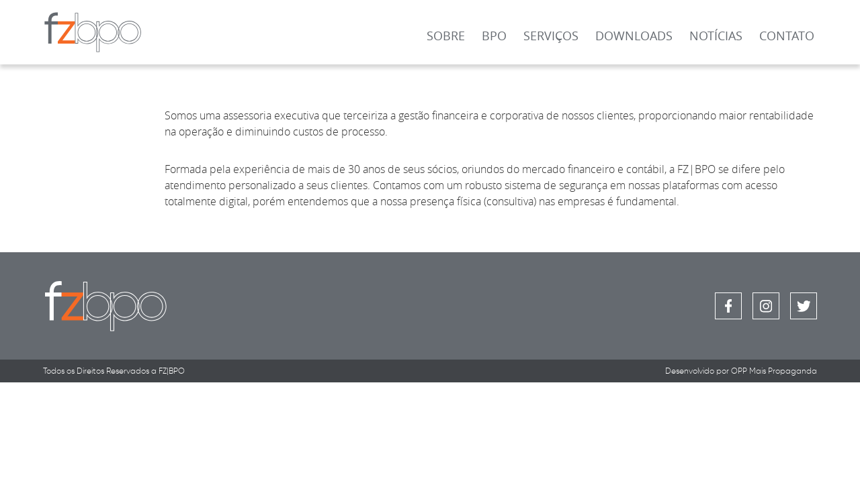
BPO (494, 36)
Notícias (715, 36)
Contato (786, 36)
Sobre (446, 36)
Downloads (634, 36)
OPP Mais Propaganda (774, 371)
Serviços (550, 36)
